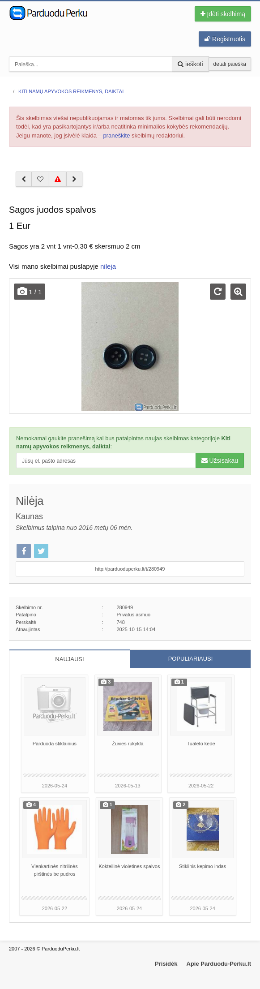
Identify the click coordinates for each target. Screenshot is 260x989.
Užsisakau (219, 460)
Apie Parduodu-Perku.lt (219, 963)
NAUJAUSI (69, 659)
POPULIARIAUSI (190, 658)
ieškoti (190, 64)
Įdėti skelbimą (222, 13)
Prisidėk (166, 963)
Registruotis (225, 39)
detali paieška (229, 64)
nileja (108, 266)
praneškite (116, 135)
